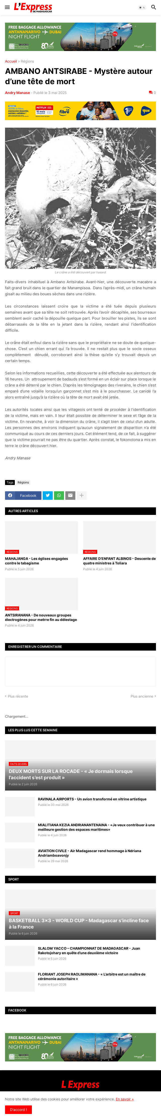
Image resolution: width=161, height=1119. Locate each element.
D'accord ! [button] (18, 1109)
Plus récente (18, 696)
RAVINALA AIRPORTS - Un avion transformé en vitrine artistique (92, 799)
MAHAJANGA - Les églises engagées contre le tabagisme (36, 560)
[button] (7, 7)
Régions (27, 61)
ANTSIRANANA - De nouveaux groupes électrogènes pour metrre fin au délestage (41, 617)
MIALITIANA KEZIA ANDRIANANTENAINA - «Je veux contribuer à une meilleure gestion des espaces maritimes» (96, 827)
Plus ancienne (142, 696)
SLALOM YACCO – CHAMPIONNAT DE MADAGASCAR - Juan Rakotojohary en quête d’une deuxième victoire (89, 950)
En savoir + (125, 1099)
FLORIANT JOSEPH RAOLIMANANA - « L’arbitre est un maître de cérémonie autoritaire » (91, 976)
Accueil (11, 61)
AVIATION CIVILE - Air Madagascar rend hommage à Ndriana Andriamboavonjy (89, 853)
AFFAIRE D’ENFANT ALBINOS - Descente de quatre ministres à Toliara (119, 560)
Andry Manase (17, 92)
